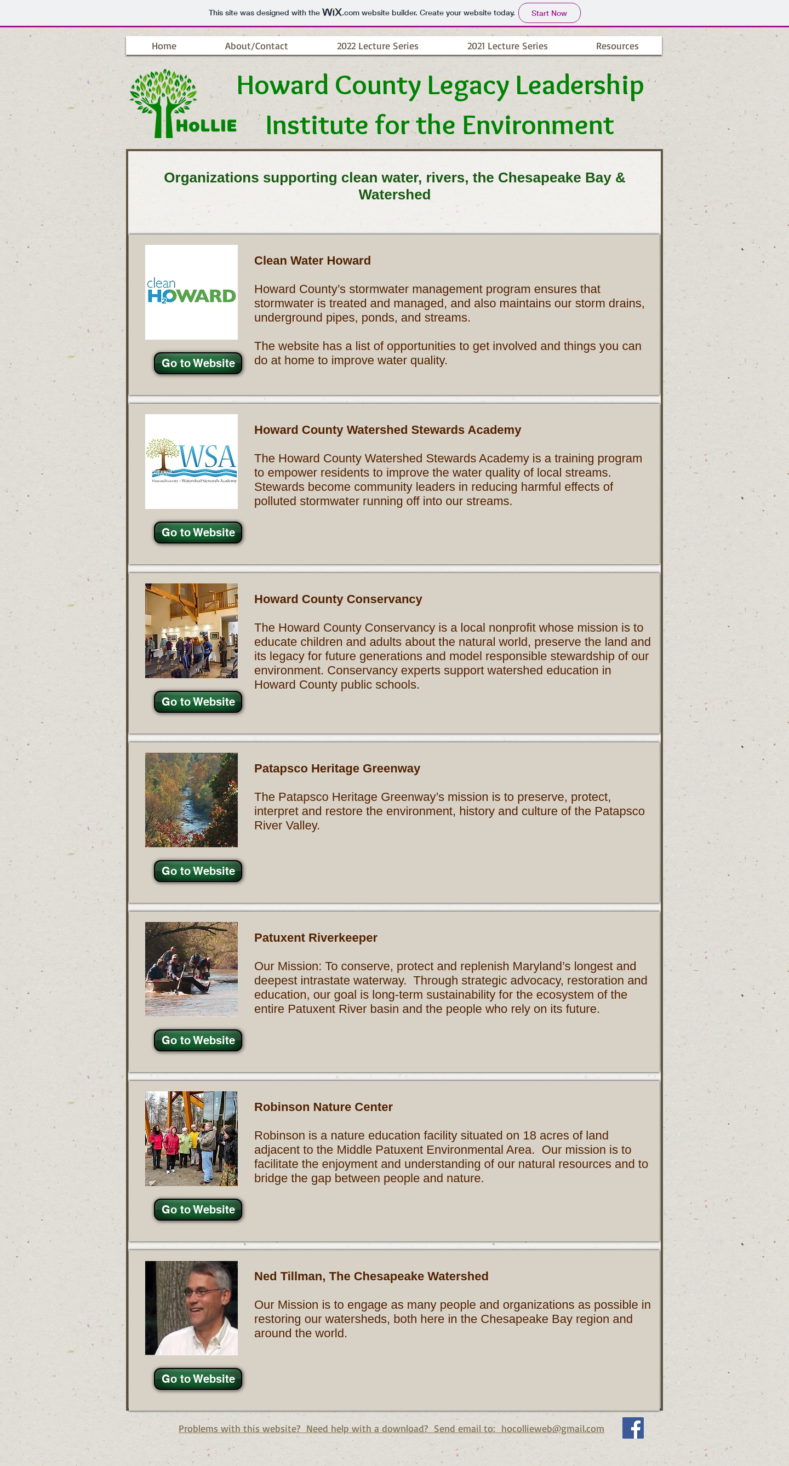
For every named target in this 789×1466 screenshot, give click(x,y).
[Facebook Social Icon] (633, 1428)
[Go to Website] (198, 363)
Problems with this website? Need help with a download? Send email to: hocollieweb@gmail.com (391, 1428)
